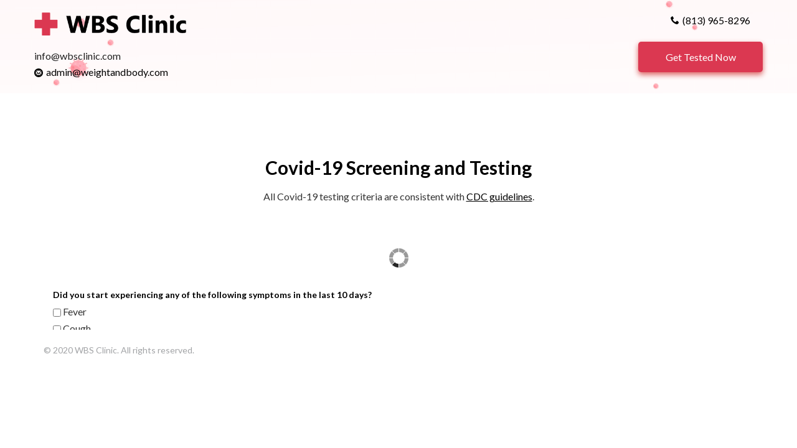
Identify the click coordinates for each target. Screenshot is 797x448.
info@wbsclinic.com (77, 56)
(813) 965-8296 (716, 20)
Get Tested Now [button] (701, 57)
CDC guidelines (499, 196)
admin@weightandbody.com (107, 72)
